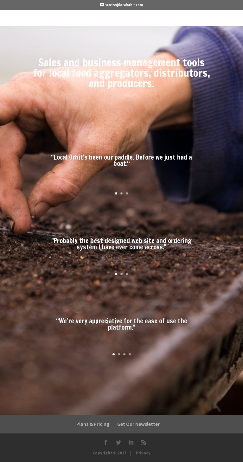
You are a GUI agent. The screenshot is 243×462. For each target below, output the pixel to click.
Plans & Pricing (92, 424)
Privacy (143, 453)
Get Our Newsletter (138, 424)
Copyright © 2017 (109, 453)
